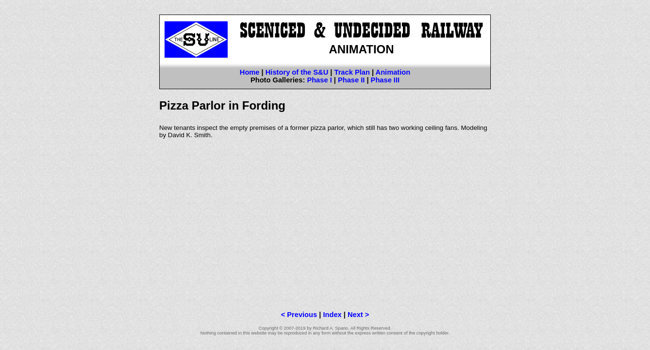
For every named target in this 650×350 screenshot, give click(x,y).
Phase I (319, 80)
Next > (358, 314)
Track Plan (352, 72)
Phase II (351, 80)
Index (332, 314)
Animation (393, 72)
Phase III (385, 80)
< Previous (299, 314)
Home (250, 72)
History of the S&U (297, 72)
